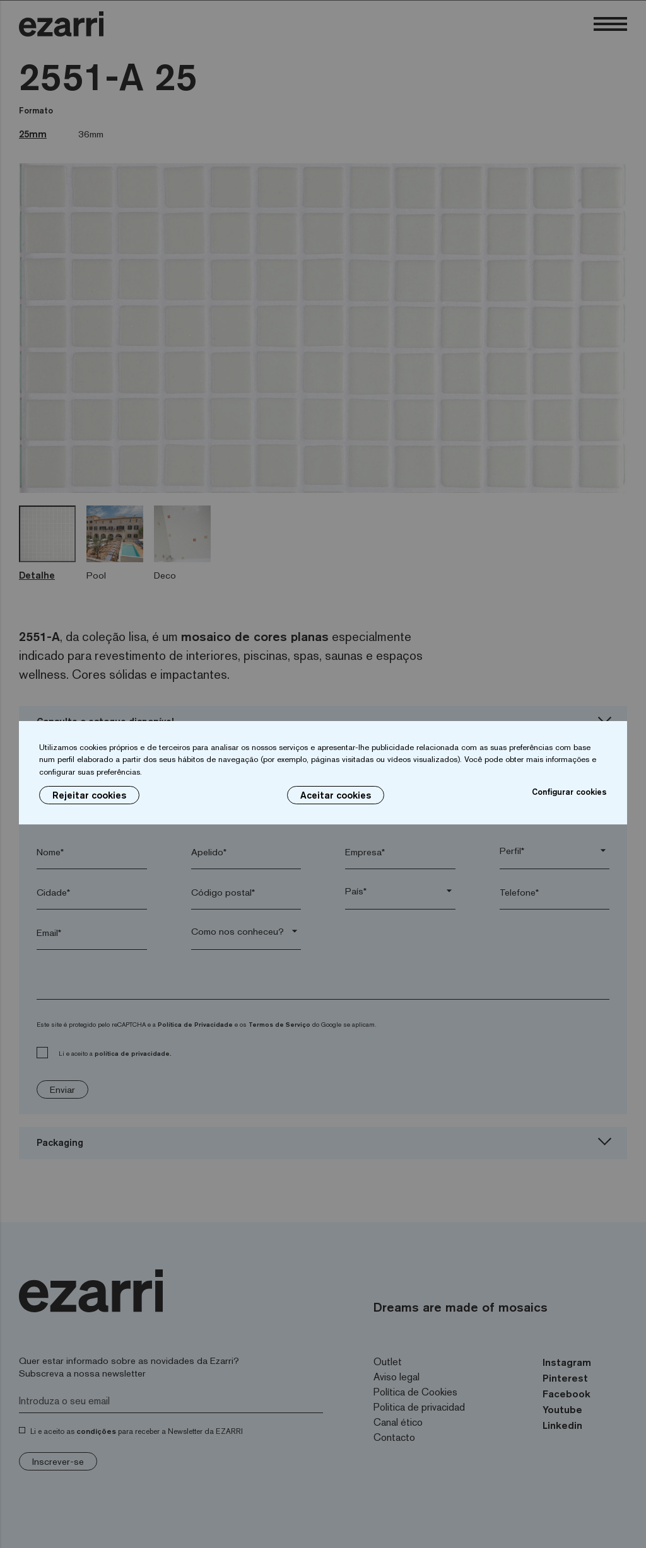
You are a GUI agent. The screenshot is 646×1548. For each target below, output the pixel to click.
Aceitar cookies (335, 795)
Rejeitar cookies (89, 795)
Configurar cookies (569, 792)
